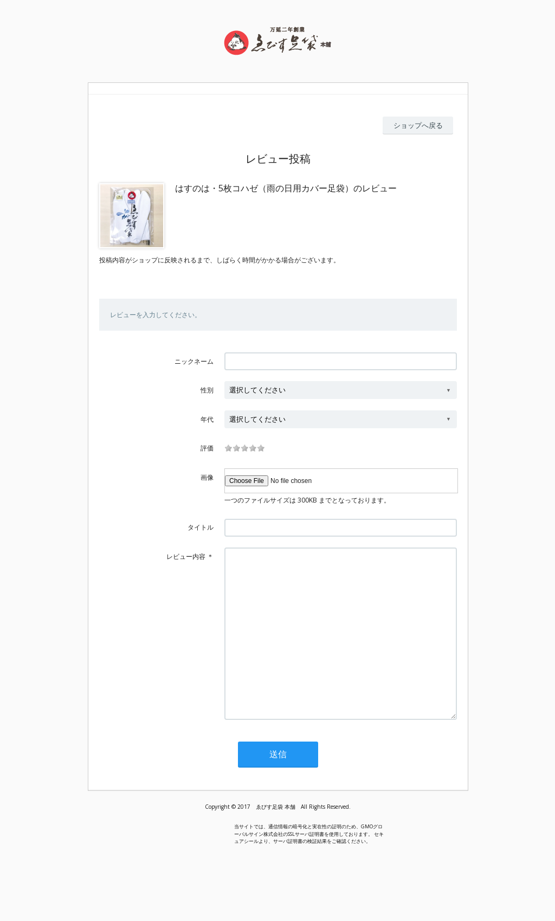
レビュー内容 (185, 556)
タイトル (201, 527)
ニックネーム (194, 361)
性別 (207, 390)
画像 (207, 477)
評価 (207, 448)
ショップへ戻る (418, 125)
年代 (207, 419)
